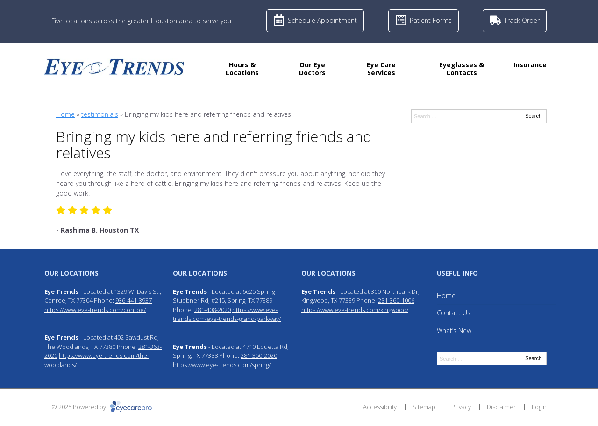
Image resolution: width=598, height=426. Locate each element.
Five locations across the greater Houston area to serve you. (142, 20)
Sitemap (424, 407)
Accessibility (380, 407)
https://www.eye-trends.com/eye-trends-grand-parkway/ (227, 314)
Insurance (530, 64)
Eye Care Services (381, 68)
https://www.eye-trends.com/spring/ (222, 365)
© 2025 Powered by (101, 407)
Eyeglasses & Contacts (461, 68)
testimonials (99, 114)
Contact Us (453, 312)
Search (533, 116)
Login (539, 407)
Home (65, 114)
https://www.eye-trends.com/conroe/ (95, 309)
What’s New (454, 330)
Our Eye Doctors (312, 68)
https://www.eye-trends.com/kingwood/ (354, 309)
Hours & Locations (242, 68)
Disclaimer (501, 407)
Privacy (461, 407)
